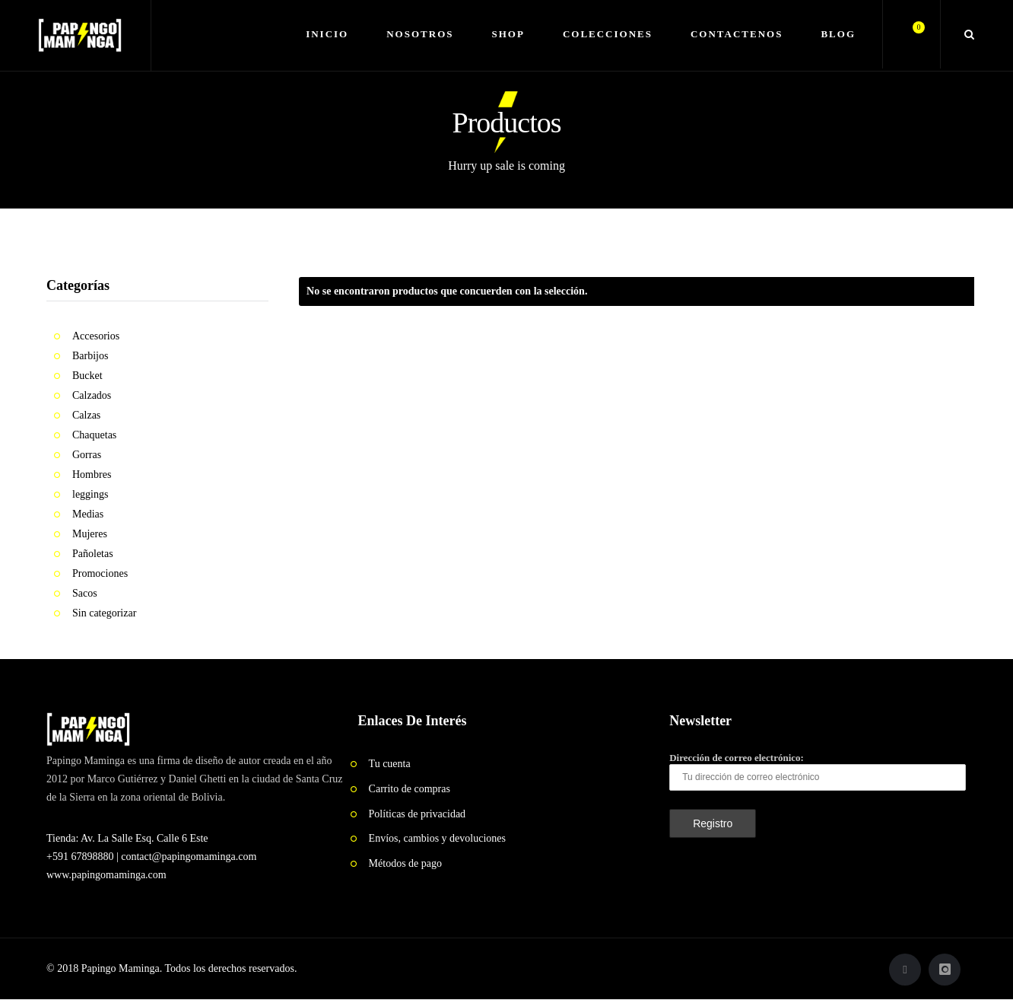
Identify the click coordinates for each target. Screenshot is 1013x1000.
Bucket (87, 375)
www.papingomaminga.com (106, 875)
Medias (87, 514)
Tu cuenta (390, 763)
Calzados (91, 395)
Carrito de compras (409, 789)
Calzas (86, 415)
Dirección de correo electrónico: (817, 771)
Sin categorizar (104, 613)
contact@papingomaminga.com (188, 856)
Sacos (84, 593)
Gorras (86, 454)
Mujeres (89, 534)
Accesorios (95, 336)
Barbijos (90, 355)
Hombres (91, 474)
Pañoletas (92, 553)
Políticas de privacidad (417, 814)
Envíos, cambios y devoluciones (437, 838)
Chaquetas (94, 435)
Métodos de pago (405, 863)
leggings (90, 494)
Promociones (100, 573)
